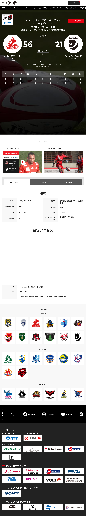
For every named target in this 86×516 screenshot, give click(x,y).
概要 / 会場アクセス (17, 182)
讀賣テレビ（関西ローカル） (50, 64)
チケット (73, 3)
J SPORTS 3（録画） (31, 64)
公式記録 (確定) (76, 21)
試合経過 (69, 182)
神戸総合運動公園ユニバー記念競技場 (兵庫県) (49, 30)
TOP (3, 8)
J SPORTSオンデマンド (43, 66)
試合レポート (43, 141)
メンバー (43, 182)
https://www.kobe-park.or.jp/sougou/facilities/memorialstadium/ (42, 296)
